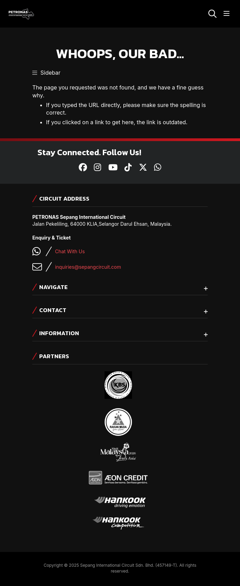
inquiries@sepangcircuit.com (88, 267)
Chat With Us (70, 251)
